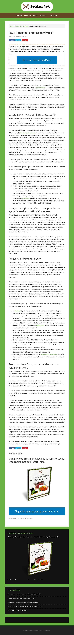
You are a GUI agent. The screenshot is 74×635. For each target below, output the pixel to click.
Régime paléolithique (26, 518)
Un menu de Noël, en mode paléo (17, 610)
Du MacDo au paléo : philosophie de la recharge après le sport (25, 606)
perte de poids (40, 87)
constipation (26, 198)
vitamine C (17, 311)
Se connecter (47, 630)
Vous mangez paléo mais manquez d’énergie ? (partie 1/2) (24, 594)
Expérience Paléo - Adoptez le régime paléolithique (37, 6)
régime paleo (40, 325)
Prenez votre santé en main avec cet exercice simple (23, 602)
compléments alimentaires (49, 354)
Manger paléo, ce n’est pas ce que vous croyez (21, 598)
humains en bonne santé (27, 133)
